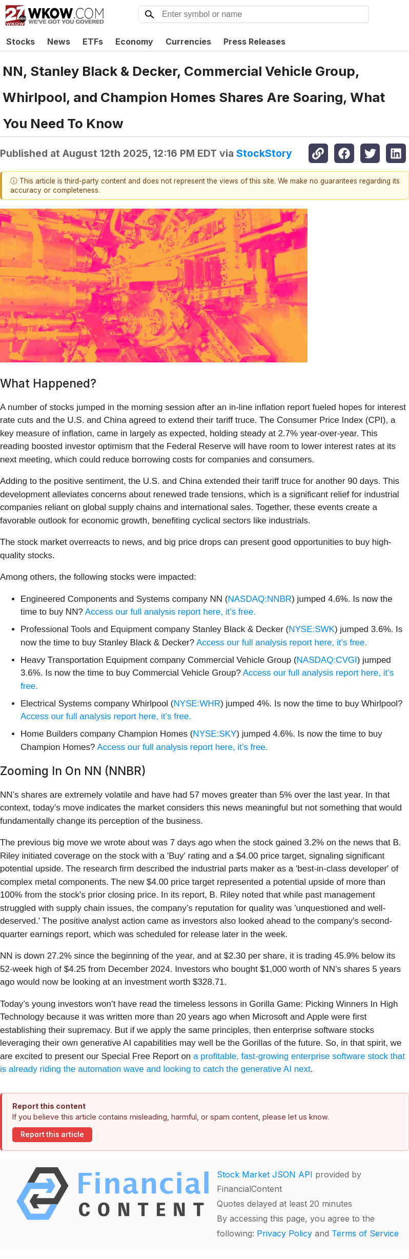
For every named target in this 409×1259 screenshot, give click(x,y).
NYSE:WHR (197, 703)
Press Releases (254, 41)
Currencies (188, 41)
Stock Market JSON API (265, 1174)
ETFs (93, 41)
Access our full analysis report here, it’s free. (170, 612)
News (58, 41)
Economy (134, 41)
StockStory (264, 153)
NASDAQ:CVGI (327, 660)
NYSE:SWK (312, 629)
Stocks (20, 41)
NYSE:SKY (214, 734)
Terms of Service (365, 1233)
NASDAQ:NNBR (260, 599)
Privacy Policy (284, 1233)
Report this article (52, 1134)
